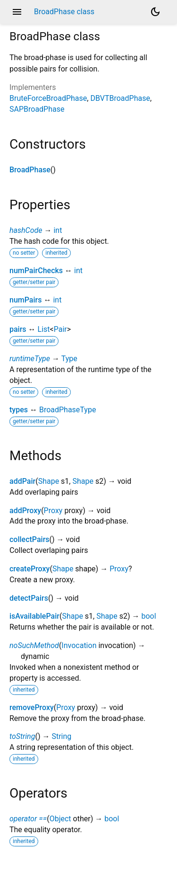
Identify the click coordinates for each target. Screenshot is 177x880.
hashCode (25, 230)
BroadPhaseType (67, 409)
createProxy (29, 568)
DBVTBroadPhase (120, 98)
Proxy (53, 510)
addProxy (25, 510)
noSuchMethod (34, 645)
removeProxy (31, 707)
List (44, 329)
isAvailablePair (34, 616)
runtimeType (29, 358)
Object (60, 818)
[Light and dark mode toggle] (155, 11)
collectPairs (29, 539)
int (57, 230)
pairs (17, 329)
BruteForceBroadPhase (48, 98)
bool (148, 616)
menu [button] (17, 12)
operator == (28, 818)
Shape (48, 481)
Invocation (78, 645)
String (61, 736)
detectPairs (28, 598)
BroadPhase (30, 169)
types (18, 409)
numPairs (25, 299)
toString (22, 736)
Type (69, 358)
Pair (60, 329)
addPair (22, 481)
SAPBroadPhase (36, 109)
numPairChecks (36, 270)
